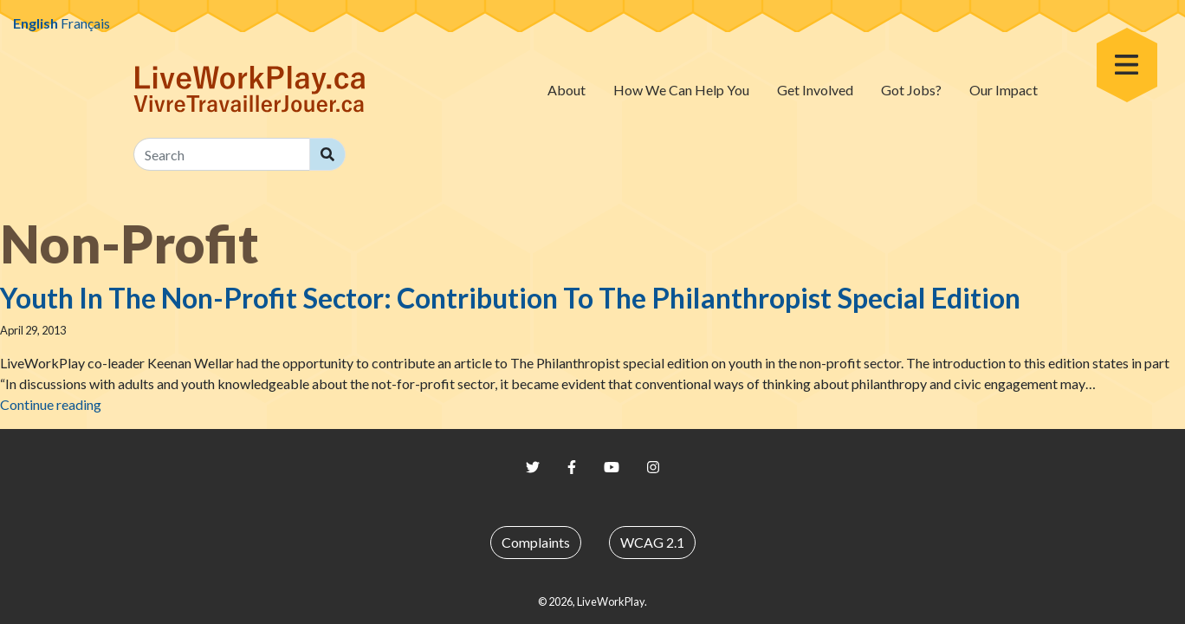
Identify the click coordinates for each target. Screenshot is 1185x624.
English (35, 23)
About (566, 89)
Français (85, 23)
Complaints (536, 542)
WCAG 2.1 (652, 542)
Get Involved (815, 89)
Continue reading (50, 404)
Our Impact (1003, 89)
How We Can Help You (681, 89)
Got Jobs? (911, 89)
